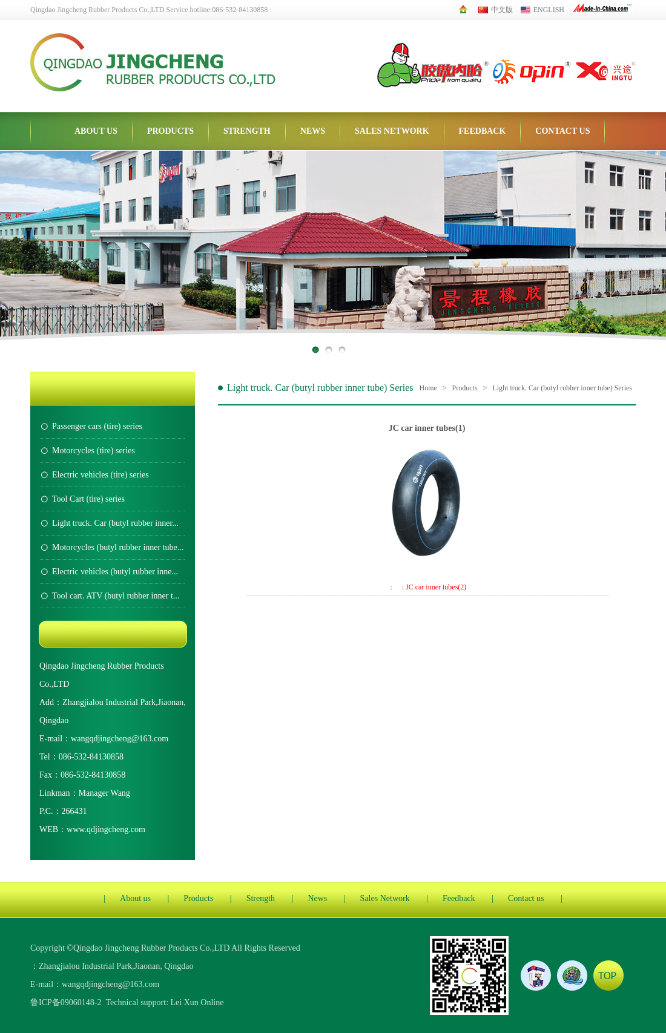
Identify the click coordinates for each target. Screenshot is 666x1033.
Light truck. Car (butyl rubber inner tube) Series (562, 388)
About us (95, 131)
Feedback (482, 131)
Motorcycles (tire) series (93, 450)
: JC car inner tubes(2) (434, 587)
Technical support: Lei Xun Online (164, 1002)
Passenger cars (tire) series (97, 426)
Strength (247, 131)
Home (428, 388)
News (312, 131)
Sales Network (392, 131)
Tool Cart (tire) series (88, 498)
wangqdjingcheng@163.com (119, 738)
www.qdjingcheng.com (106, 829)
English (542, 9)
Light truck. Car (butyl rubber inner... (115, 523)
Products (170, 131)
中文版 (495, 9)
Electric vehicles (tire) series (100, 474)
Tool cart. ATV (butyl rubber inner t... (115, 595)
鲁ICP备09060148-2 (65, 1002)
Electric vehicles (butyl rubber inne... (115, 571)
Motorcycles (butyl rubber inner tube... (117, 547)
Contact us (562, 131)
